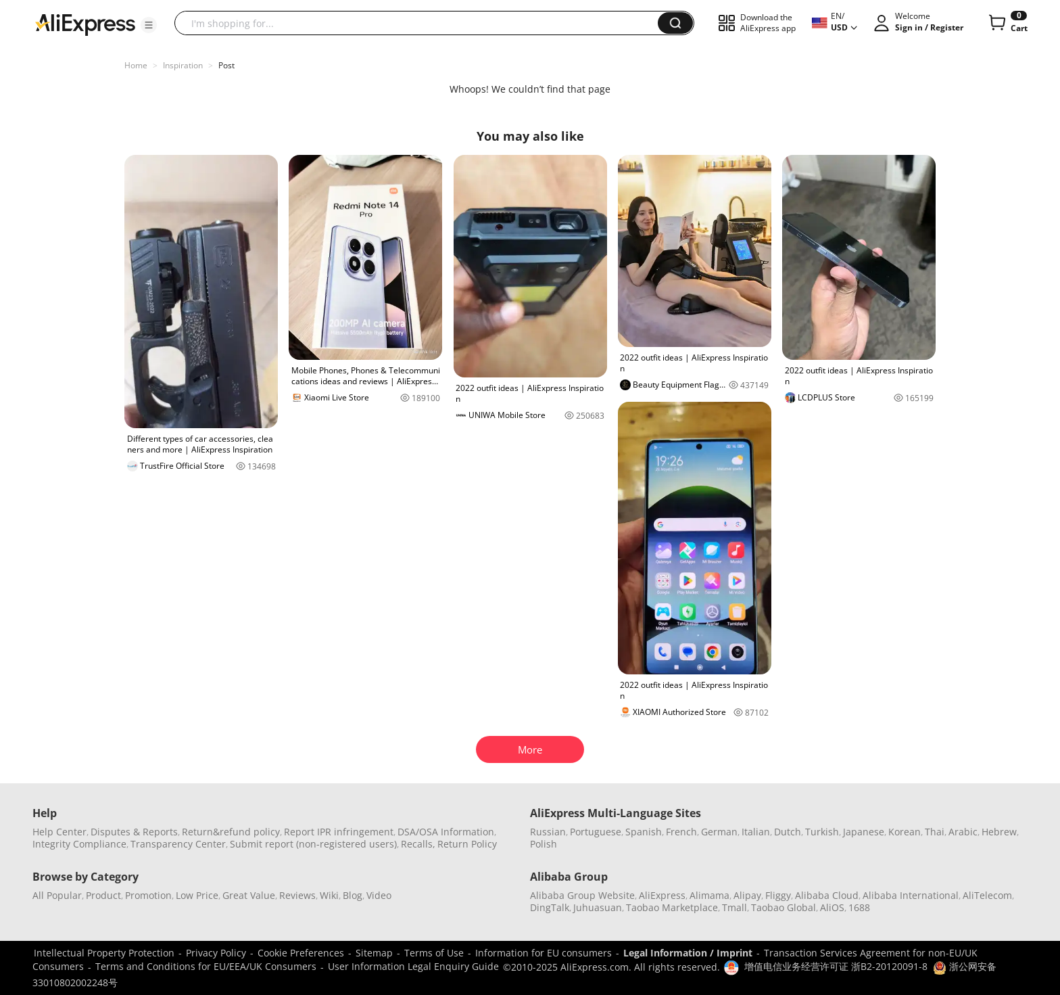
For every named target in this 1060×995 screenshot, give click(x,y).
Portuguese (595, 831)
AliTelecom (987, 895)
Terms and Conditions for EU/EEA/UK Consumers (205, 966)
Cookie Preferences (301, 952)
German (719, 831)
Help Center (59, 831)
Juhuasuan (597, 907)
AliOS (832, 907)
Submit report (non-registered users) (313, 843)
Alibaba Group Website (582, 895)
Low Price (197, 895)
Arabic (963, 831)
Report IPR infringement (338, 831)
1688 (859, 907)
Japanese (863, 831)
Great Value (248, 895)
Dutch (787, 831)
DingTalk (549, 907)
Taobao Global (783, 907)
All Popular (57, 895)
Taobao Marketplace (672, 907)
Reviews (297, 895)
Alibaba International (911, 895)
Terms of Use (434, 952)
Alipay (747, 895)
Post (226, 65)
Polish (543, 843)
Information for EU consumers (543, 952)
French (681, 831)
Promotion (148, 895)
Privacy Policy (216, 952)
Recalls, (418, 843)
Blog (352, 895)
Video (378, 895)
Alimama (709, 895)
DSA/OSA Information (445, 831)
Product (103, 895)
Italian (756, 831)
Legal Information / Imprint (687, 952)
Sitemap (374, 952)
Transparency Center (178, 843)
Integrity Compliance (79, 843)
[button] (149, 25)
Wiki (329, 895)
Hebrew (999, 831)
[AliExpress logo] (85, 23)
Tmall (734, 907)
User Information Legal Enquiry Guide (413, 966)
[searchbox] (421, 22)
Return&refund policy (231, 831)
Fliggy (778, 895)
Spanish (643, 831)
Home (135, 65)
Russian (548, 831)
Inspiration (183, 65)
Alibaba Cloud (827, 895)
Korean (904, 831)
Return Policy (467, 843)
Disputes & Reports (134, 831)
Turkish (822, 831)
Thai (934, 831)
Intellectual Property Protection (104, 952)
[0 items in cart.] (1007, 23)
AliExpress (662, 895)
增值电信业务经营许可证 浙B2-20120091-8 (835, 966)
